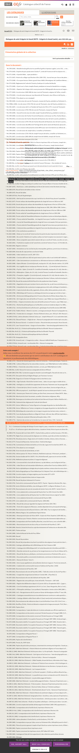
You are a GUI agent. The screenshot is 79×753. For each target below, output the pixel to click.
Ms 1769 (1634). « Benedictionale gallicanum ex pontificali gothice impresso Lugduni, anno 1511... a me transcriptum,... (38, 68)
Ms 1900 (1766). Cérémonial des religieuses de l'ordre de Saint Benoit (27, 402)
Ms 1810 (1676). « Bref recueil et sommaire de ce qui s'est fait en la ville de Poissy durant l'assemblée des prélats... (37, 198)
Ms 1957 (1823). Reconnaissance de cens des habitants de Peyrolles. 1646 (28, 577)
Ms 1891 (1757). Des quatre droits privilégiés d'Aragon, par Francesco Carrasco (30, 376)
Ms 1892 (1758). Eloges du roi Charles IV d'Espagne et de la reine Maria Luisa (29, 379)
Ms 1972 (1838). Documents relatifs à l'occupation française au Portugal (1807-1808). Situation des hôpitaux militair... (37, 622)
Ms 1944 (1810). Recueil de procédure (17, 539)
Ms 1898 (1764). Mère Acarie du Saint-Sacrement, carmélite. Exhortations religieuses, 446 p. (33, 396)
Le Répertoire (49, 12)
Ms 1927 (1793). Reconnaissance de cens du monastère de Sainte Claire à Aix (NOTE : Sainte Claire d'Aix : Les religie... (37, 489)
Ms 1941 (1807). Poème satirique (16, 530)
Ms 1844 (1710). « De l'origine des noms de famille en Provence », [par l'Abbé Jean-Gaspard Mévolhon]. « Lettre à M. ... (38, 299)
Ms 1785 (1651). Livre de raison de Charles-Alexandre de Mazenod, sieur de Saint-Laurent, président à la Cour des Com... (37, 119)
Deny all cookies (41, 744)
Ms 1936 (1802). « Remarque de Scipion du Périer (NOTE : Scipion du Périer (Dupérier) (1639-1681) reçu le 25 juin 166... (37, 515)
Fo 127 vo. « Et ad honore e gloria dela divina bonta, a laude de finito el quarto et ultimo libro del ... (39, 429)
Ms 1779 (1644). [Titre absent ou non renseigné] (20, 98)
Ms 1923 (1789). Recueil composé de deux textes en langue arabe (25, 477)
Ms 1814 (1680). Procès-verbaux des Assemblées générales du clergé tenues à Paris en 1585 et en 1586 (36, 210)
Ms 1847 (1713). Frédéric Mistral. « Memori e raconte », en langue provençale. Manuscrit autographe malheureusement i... (38, 311)
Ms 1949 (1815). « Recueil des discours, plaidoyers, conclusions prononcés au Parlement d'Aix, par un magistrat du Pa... (37, 554)
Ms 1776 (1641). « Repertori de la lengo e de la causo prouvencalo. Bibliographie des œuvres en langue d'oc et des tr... (38, 89)
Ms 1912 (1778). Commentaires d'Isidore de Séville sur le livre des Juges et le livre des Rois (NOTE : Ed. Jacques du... (37, 445)
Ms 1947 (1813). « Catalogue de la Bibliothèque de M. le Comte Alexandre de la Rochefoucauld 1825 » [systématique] (37, 548)
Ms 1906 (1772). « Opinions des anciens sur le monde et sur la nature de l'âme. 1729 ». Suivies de (34, 420)
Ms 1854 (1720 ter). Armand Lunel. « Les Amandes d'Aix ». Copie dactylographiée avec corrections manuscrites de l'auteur (38, 346)
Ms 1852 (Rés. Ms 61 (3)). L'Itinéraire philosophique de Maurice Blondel (27, 334)
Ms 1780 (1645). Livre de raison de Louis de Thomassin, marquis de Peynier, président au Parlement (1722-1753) (37, 101)
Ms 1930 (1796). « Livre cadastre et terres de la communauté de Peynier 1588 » (29, 498)
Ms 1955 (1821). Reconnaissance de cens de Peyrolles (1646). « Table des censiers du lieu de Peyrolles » (36, 572)
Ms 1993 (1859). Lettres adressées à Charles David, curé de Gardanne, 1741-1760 (30, 719)
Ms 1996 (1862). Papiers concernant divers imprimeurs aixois (24, 728)
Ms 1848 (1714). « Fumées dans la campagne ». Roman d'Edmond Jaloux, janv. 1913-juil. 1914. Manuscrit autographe (38, 314)
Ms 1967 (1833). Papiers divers (15, 607)
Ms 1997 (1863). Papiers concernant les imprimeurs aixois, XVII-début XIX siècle (30, 731)
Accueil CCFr (8, 31)
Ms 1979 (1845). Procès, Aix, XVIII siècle (18, 643)
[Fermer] (39, 347)
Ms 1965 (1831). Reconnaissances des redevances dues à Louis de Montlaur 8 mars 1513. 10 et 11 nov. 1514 (37, 601)
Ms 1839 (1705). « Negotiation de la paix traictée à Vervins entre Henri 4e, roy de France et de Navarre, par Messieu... (38, 284)
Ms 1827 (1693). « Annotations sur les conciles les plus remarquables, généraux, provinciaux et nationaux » (38, 249)
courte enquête (58, 353)
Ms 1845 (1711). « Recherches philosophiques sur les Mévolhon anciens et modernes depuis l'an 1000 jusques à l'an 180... (37, 305)
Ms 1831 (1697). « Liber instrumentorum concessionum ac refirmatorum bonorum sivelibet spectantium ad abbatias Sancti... (38, 260)
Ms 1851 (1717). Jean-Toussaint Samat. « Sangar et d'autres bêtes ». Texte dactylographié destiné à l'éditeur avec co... (38, 325)
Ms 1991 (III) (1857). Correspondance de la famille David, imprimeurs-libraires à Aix (31, 713)
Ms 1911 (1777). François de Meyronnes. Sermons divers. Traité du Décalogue (29, 442)
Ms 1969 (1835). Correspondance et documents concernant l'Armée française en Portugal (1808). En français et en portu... (37, 613)
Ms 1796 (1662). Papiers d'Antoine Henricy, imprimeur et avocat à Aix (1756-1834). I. (31, 151)
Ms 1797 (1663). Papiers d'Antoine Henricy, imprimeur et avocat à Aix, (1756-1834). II (31, 154)
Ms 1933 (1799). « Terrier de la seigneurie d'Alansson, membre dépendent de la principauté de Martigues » (37, 507)
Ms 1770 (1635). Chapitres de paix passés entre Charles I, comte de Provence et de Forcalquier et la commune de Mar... (37, 71)
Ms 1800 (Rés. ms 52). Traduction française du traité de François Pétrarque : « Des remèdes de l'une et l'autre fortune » (37, 163)
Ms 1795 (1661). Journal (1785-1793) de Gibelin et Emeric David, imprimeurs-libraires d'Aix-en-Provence (37, 148)
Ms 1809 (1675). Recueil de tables (16, 192)
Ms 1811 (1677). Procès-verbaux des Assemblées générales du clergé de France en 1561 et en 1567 (35, 201)
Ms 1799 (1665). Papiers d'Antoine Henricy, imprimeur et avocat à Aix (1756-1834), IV (31, 160)
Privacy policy (39, 749)
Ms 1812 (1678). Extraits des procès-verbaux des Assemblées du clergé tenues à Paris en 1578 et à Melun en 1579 (37, 204)
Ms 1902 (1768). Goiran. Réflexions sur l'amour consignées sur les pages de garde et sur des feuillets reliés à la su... (38, 408)
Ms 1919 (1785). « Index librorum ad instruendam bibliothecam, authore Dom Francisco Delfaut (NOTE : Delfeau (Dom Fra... (38, 465)
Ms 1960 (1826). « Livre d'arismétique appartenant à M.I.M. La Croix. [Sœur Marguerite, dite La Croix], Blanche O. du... (37, 586)
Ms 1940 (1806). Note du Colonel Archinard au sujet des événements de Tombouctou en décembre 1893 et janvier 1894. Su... (37, 527)
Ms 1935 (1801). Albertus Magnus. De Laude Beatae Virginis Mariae (26, 513)
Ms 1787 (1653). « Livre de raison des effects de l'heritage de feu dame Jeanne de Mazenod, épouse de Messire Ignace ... (37, 125)
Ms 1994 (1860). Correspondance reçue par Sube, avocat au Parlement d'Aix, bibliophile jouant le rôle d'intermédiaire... (38, 722)
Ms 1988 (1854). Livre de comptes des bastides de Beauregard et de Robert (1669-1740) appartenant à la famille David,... (37, 704)
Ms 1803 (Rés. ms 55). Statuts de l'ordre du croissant (22, 172)
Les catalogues (15, 12)
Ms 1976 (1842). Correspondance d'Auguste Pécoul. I (22, 634)
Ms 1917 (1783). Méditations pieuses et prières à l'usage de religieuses (27, 459)
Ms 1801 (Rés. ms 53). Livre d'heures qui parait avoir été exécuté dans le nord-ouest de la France (35, 166)
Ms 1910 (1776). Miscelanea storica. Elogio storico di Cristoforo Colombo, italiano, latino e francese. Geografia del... (37, 439)
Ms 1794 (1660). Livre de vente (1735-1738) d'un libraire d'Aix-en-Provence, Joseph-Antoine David (35, 145)
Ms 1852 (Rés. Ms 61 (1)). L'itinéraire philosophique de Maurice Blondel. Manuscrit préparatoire (34, 328)
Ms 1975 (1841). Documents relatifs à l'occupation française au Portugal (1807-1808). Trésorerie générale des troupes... (37, 631)
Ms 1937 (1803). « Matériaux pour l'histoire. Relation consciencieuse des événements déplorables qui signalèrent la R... (37, 518)
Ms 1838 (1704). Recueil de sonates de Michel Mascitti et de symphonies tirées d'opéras (32, 281)
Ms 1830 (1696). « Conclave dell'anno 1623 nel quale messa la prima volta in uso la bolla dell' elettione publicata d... (38, 257)
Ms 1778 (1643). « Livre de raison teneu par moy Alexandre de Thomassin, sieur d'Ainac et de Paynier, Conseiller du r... (37, 95)
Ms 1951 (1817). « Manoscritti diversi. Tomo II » (20, 560)
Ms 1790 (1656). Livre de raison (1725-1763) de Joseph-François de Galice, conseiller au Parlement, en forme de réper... (37, 133)
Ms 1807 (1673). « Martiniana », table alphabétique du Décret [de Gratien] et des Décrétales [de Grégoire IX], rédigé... (37, 187)
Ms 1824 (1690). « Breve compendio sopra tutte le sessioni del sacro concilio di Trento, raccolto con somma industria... (38, 240)
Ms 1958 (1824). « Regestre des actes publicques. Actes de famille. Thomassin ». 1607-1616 (33, 580)
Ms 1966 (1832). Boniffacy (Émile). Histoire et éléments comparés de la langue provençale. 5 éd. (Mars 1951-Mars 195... (38, 604)
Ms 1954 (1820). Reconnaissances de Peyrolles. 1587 (22, 569)
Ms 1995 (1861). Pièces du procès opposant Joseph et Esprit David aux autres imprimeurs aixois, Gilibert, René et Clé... (38, 725)
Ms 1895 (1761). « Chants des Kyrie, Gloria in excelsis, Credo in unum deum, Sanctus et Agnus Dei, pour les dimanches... (37, 387)
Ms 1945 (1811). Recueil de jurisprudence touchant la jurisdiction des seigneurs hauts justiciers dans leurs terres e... (37, 542)
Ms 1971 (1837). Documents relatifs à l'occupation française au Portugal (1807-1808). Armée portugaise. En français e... (37, 619)
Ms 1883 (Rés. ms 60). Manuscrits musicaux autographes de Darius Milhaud (29, 370)
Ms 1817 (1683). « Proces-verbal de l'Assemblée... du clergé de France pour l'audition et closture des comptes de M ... (38, 219)
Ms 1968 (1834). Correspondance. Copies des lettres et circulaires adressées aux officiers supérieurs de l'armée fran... (37, 610)
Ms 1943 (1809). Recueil (13, 536)
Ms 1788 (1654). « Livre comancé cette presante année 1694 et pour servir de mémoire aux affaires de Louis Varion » (37, 128)
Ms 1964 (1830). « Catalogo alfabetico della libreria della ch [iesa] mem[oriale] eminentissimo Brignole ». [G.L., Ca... (37, 598)
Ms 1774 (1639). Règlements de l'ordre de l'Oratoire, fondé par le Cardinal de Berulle (31, 83)
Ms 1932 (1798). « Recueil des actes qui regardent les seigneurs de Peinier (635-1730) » (31, 504)
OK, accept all (19, 744)
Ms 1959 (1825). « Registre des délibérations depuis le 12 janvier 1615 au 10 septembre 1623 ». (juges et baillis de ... (37, 583)
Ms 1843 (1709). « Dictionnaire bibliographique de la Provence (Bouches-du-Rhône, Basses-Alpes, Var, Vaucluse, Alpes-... (37, 296)
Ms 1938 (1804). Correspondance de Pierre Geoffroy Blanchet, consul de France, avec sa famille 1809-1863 (37, 521)
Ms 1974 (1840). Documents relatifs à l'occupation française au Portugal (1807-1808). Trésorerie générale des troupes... (37, 628)
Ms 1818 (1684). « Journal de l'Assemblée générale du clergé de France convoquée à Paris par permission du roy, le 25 (38, 222)
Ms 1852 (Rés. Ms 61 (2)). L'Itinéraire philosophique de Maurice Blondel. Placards (30, 331)
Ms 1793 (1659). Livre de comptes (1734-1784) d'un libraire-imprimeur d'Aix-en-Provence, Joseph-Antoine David (37, 142)
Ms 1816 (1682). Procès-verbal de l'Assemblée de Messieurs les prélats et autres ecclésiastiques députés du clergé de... (38, 216)
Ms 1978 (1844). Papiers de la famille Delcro (19, 640)
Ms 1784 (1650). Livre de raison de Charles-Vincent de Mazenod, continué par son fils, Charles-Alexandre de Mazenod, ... (37, 116)
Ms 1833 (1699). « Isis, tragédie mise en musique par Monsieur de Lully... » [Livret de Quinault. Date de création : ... (38, 266)
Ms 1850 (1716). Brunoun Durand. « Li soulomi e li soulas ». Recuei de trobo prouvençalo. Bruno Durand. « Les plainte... (38, 322)
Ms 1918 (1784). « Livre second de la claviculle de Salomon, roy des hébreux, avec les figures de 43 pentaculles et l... (37, 462)
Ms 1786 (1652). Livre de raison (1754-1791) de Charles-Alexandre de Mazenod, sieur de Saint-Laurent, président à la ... (37, 122)
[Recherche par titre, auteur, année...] (37, 17)
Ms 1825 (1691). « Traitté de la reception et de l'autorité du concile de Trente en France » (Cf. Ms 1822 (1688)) (38, 243)
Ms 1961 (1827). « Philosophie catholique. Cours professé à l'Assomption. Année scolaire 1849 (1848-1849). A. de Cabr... (37, 589)
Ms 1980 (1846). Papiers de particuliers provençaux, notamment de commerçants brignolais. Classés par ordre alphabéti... (38, 645)
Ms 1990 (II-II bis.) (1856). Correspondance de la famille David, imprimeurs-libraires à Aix (32, 710)
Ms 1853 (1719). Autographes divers (17, 337)
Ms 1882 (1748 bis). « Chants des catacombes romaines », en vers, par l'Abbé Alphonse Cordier (34, 367)
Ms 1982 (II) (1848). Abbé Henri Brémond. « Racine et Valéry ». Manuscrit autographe (31, 657)
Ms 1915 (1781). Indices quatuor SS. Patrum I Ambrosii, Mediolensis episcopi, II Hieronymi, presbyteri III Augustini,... (37, 453)
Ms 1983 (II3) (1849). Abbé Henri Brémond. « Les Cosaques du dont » (26, 669)
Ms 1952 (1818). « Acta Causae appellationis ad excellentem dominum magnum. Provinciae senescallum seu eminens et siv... (37, 563)
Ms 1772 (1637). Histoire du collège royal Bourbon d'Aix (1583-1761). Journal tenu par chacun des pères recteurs (38, 77)
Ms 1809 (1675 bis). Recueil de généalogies (19, 195)
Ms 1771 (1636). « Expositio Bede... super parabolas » (22, 74)
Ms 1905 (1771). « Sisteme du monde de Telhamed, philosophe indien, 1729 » (29, 417)
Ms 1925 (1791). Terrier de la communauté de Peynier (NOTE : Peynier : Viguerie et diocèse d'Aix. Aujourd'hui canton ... (37, 483)
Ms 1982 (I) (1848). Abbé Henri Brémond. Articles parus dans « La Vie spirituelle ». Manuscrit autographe (37, 651)
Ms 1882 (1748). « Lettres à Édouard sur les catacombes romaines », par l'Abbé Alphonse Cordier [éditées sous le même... (38, 364)
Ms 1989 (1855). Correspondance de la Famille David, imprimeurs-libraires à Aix (30, 707)
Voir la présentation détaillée (61, 58)
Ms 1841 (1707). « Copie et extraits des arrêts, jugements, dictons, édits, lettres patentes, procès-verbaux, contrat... (37, 290)
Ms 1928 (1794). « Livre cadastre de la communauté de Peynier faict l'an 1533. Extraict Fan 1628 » (35, 492)
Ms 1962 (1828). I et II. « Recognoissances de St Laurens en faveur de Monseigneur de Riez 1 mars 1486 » (37, 592)
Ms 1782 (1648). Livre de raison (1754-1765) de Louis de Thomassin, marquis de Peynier (32, 110)
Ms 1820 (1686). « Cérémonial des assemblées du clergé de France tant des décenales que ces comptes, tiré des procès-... (37, 228)
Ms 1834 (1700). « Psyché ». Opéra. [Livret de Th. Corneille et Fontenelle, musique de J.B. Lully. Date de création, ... (38, 269)
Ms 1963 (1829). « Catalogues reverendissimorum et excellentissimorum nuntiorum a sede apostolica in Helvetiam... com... (37, 595)
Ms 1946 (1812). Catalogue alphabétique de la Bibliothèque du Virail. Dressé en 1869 (31, 545)
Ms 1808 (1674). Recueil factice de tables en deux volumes (23, 190)
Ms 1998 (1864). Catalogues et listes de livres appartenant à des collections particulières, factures (35, 734)
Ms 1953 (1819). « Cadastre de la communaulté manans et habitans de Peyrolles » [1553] (32, 566)
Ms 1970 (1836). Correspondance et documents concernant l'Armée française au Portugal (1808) (35, 616)
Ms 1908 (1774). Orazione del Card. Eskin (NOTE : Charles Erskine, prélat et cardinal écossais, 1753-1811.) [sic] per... (38, 433)
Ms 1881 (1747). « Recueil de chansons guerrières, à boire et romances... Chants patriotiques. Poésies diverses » (38, 361)
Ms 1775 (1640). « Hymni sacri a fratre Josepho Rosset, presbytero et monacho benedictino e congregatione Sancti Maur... (37, 86)
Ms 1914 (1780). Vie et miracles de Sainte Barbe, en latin (23, 451)
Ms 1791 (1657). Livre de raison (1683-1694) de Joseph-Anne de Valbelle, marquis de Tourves (33, 136)
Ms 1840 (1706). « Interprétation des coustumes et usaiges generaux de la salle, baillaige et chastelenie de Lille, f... (38, 287)
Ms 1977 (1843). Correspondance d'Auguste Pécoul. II (22, 637)
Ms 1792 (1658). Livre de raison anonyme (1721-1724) (22, 139)
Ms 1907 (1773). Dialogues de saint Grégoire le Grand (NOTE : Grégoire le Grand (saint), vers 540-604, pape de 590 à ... (37, 423)
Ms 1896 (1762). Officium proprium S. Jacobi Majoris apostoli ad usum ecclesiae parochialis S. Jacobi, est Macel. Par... (37, 390)
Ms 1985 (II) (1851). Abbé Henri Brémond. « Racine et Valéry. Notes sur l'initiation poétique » (33, 687)
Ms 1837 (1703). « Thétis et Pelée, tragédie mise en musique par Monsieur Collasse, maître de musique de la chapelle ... (38, 278)
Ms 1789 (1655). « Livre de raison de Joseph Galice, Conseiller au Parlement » (29, 130)
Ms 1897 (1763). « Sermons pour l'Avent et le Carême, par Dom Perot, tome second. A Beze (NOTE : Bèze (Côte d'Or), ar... (38, 393)
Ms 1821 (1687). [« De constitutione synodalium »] (21, 231)
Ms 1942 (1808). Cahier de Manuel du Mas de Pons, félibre (23, 533)
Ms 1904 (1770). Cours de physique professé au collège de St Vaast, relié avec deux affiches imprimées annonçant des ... (38, 414)
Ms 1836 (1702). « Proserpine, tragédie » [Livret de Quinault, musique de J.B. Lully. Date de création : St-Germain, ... (38, 275)
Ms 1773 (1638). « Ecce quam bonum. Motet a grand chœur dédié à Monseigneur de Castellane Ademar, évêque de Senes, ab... (38, 80)
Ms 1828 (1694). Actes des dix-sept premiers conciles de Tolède (25, 252)
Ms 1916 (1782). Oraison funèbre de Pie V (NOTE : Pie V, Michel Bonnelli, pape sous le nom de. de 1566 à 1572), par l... (37, 456)
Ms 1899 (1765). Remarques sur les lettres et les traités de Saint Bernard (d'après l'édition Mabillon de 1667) (38, 399)
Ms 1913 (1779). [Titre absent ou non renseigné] (20, 448)
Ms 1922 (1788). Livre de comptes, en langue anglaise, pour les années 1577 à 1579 (30, 474)
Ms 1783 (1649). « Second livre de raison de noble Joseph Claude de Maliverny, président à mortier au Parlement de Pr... (37, 113)
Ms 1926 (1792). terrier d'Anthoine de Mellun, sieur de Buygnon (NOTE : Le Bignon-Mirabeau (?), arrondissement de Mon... (37, 486)
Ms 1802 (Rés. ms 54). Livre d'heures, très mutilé (21, 169)
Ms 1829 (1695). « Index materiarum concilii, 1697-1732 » (23, 254)
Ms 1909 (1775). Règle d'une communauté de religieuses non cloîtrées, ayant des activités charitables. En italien (38, 436)
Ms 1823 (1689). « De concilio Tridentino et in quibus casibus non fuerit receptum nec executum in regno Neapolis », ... (38, 237)
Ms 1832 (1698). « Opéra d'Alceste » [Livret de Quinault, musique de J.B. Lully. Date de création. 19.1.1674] (37, 263)
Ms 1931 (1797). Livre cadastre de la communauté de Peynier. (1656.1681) (28, 501)
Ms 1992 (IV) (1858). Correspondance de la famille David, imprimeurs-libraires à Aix (31, 716)
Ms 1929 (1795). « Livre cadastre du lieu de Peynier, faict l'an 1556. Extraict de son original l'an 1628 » (36, 495)
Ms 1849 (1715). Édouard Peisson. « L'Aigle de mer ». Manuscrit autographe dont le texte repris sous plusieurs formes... (38, 319)
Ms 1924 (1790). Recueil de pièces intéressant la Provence (23, 480)
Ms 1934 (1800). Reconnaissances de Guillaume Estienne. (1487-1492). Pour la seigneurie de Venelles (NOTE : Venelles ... (37, 510)
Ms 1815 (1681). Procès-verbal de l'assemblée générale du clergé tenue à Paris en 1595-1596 (33, 213)
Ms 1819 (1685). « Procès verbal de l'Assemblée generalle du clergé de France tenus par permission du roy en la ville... (38, 225)
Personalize (61, 744)
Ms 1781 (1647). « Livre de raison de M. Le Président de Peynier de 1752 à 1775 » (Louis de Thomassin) (36, 107)
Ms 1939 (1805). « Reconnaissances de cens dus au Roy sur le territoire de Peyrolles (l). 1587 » (34, 524)
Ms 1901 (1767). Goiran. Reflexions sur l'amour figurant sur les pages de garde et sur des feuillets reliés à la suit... (37, 405)
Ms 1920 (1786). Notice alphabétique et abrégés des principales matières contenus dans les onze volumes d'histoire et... (38, 468)
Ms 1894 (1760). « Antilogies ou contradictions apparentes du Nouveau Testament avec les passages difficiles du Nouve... (38, 384)
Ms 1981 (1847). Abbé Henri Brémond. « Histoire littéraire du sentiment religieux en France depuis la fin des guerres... (37, 648)
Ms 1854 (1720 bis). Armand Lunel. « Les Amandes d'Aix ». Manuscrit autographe (30, 343)
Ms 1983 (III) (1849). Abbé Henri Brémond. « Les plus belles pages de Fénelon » (29, 678)
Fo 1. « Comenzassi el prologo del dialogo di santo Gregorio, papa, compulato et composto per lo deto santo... (39, 426)
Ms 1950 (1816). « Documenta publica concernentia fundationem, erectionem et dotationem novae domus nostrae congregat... (37, 557)
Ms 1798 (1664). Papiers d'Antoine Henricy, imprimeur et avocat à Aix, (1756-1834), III (31, 157)
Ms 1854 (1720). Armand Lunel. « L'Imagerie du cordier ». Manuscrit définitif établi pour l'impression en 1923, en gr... (38, 340)
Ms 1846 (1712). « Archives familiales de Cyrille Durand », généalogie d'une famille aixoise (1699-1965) (36, 308)
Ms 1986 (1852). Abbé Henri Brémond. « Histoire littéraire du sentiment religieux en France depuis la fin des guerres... (38, 693)
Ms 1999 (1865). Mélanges (14, 737)
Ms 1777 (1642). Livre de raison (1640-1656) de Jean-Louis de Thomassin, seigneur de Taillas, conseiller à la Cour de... (37, 92)
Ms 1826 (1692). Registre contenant (17, 246)
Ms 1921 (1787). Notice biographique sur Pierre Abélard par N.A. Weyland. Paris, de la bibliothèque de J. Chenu (38, 471)
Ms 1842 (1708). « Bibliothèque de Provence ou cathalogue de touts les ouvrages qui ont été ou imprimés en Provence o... (37, 293)
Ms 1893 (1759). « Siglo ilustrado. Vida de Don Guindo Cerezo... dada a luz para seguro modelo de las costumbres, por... (37, 381)
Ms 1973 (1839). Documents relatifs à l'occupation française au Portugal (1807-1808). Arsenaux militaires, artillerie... (37, 625)
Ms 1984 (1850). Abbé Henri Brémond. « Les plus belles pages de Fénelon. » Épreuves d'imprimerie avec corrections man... (38, 681)
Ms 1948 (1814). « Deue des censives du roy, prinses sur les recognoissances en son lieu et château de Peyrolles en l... (38, 551)
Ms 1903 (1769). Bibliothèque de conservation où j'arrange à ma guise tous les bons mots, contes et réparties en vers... (37, 411)
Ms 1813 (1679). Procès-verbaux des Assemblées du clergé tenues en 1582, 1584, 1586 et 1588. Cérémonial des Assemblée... (37, 207)
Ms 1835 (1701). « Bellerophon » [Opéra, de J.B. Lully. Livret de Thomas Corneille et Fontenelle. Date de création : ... (38, 272)
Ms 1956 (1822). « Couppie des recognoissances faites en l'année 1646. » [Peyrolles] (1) (32, 575)
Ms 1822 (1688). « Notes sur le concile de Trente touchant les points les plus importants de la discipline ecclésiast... (37, 234)
